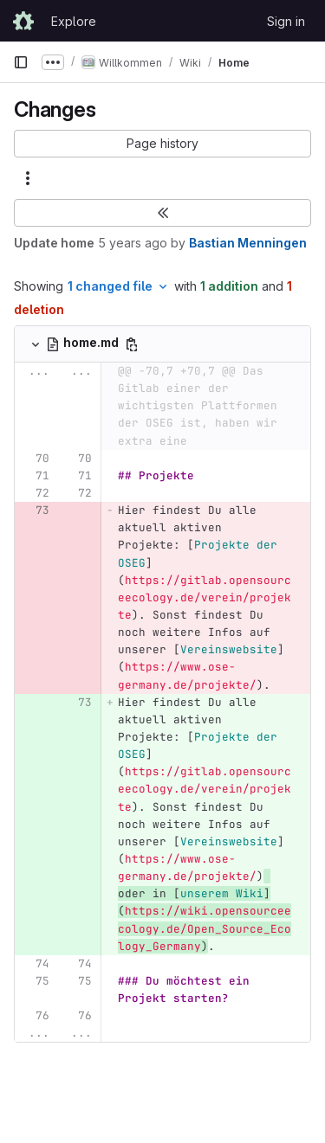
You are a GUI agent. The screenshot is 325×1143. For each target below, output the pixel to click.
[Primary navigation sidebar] (21, 62)
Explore (73, 21)
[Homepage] (23, 21)
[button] (162, 143)
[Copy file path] (131, 344)
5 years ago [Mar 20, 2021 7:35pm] (132, 242)
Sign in (286, 21)
